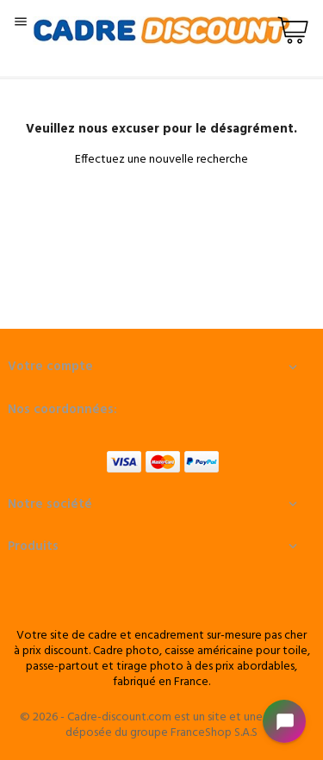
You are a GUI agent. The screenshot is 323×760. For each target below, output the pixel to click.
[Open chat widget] (284, 721)
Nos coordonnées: (62, 409)
